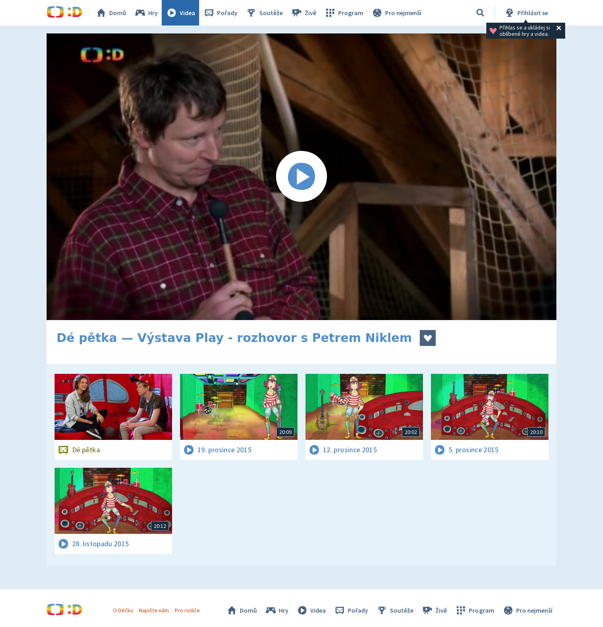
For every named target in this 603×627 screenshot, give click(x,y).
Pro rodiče (187, 610)
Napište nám (153, 610)
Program (343, 13)
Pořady (220, 13)
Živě (303, 13)
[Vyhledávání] (480, 12)
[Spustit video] (301, 176)
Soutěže (264, 13)
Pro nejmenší (396, 13)
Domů (110, 13)
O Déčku (123, 610)
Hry (146, 13)
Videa (180, 13)
